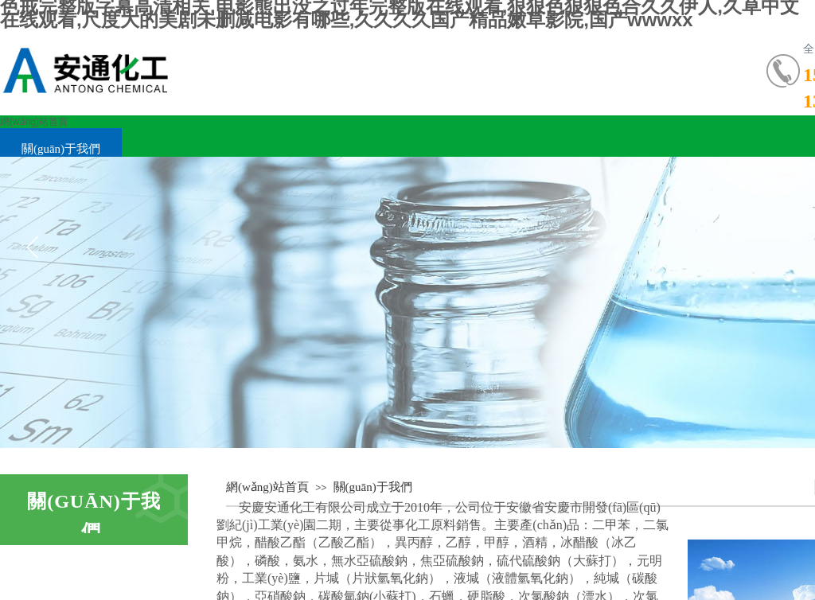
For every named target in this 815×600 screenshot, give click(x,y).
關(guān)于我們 (60, 148)
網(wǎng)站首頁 (34, 121)
